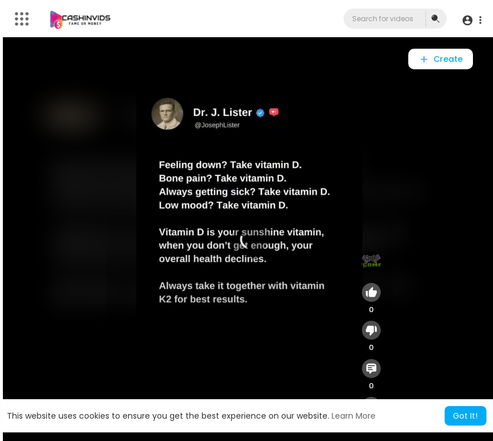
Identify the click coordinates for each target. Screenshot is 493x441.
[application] (250, 239)
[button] (471, 20)
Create (441, 59)
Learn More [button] (354, 416)
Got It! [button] (465, 416)
